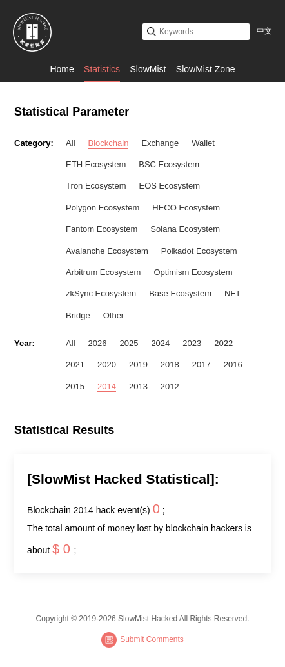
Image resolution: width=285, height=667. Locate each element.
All (70, 143)
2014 (106, 386)
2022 (223, 343)
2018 (170, 364)
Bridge (78, 315)
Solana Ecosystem (185, 229)
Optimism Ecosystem (192, 272)
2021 (75, 364)
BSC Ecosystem (169, 164)
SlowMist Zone (205, 69)
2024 (160, 343)
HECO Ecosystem (186, 207)
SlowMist (148, 69)
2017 (201, 364)
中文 (264, 31)
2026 (97, 343)
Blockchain (108, 143)
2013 (138, 386)
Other (113, 315)
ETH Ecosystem (96, 164)
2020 (106, 364)
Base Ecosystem (180, 293)
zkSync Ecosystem (101, 293)
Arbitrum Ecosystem (103, 272)
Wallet (203, 143)
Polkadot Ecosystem (199, 251)
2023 (191, 343)
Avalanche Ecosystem (107, 251)
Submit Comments (142, 640)
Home (62, 69)
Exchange (160, 143)
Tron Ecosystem (96, 185)
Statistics (102, 69)
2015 (75, 386)
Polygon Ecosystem (102, 207)
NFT (232, 293)
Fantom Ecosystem (101, 229)
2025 (128, 343)
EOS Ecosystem (170, 185)
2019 (138, 364)
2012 (170, 386)
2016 (233, 364)
